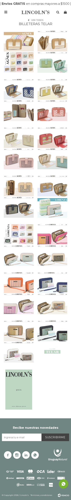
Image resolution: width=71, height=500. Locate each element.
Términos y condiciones (41, 495)
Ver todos (37, 20)
